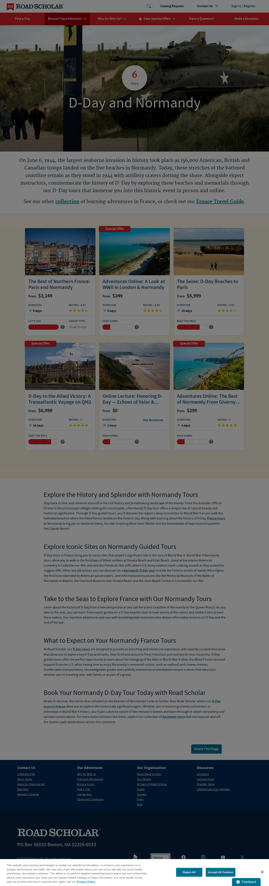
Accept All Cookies (220, 872)
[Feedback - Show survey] (246, 882)
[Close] (262, 872)
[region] (134, 872)
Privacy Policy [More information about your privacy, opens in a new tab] (86, 881)
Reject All (189, 872)
